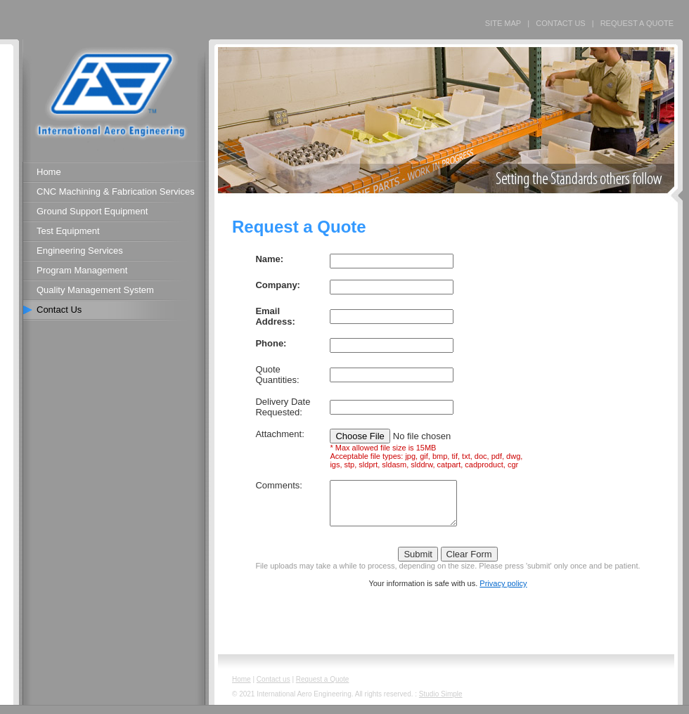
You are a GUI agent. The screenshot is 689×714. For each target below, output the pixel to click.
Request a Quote (322, 688)
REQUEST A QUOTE (637, 23)
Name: (269, 259)
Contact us (273, 688)
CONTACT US (561, 23)
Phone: (270, 343)
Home (49, 172)
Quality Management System (95, 290)
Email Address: (275, 316)
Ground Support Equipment (92, 211)
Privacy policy (503, 592)
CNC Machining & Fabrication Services (116, 191)
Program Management (82, 270)
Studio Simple (441, 702)
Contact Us (59, 309)
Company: (277, 285)
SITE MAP (503, 23)
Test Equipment (68, 231)
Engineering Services (80, 250)
